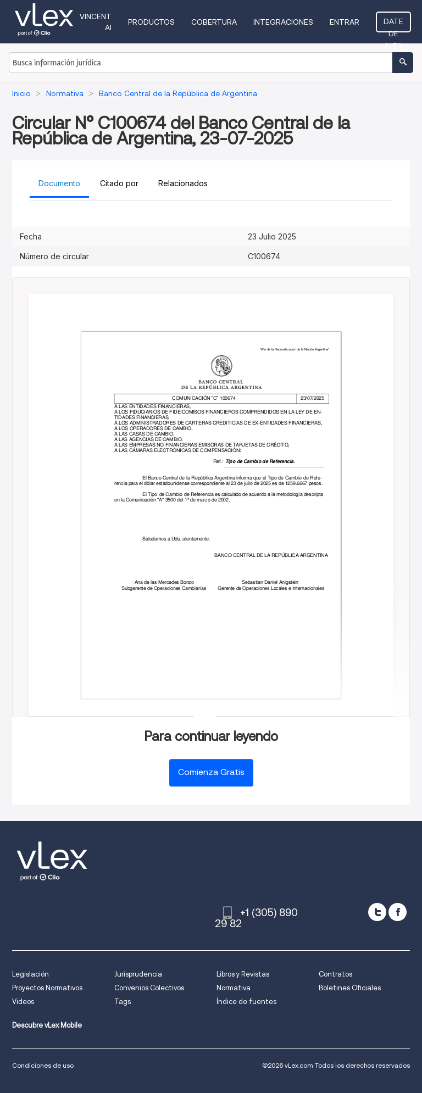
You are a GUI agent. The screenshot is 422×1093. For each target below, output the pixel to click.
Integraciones (283, 22)
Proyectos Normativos (47, 988)
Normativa (233, 988)
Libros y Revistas (242, 974)
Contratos (335, 974)
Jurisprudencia (138, 974)
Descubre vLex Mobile (47, 1025)
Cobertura (214, 22)
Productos (151, 22)
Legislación (30, 974)
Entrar (344, 22)
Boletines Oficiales (350, 988)
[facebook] (397, 912)
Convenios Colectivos (149, 988)
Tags (122, 1001)
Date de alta (393, 24)
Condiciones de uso (43, 1065)
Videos (23, 1001)
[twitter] (377, 912)
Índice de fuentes (246, 1001)
